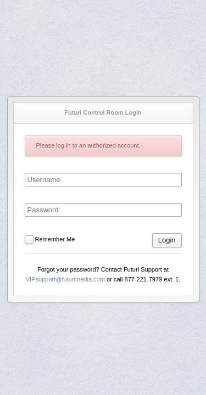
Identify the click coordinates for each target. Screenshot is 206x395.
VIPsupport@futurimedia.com (65, 279)
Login (167, 240)
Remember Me (55, 239)
